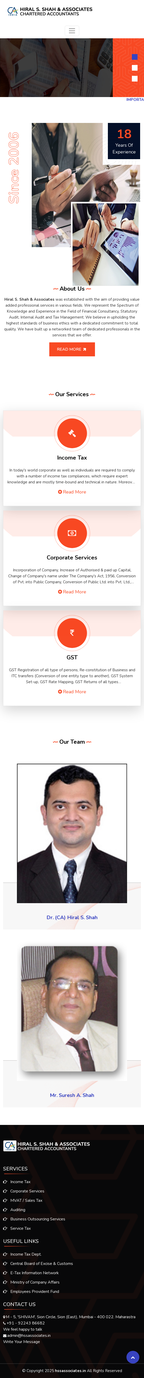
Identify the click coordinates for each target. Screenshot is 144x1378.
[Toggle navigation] (72, 31)
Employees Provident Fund (31, 1296)
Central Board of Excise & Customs (38, 1268)
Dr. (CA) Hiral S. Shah (72, 917)
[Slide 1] (135, 56)
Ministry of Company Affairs (31, 1286)
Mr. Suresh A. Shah (72, 1095)
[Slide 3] (135, 78)
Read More (76, 349)
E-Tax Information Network (31, 1277)
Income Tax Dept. (22, 1258)
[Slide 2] (135, 67)
